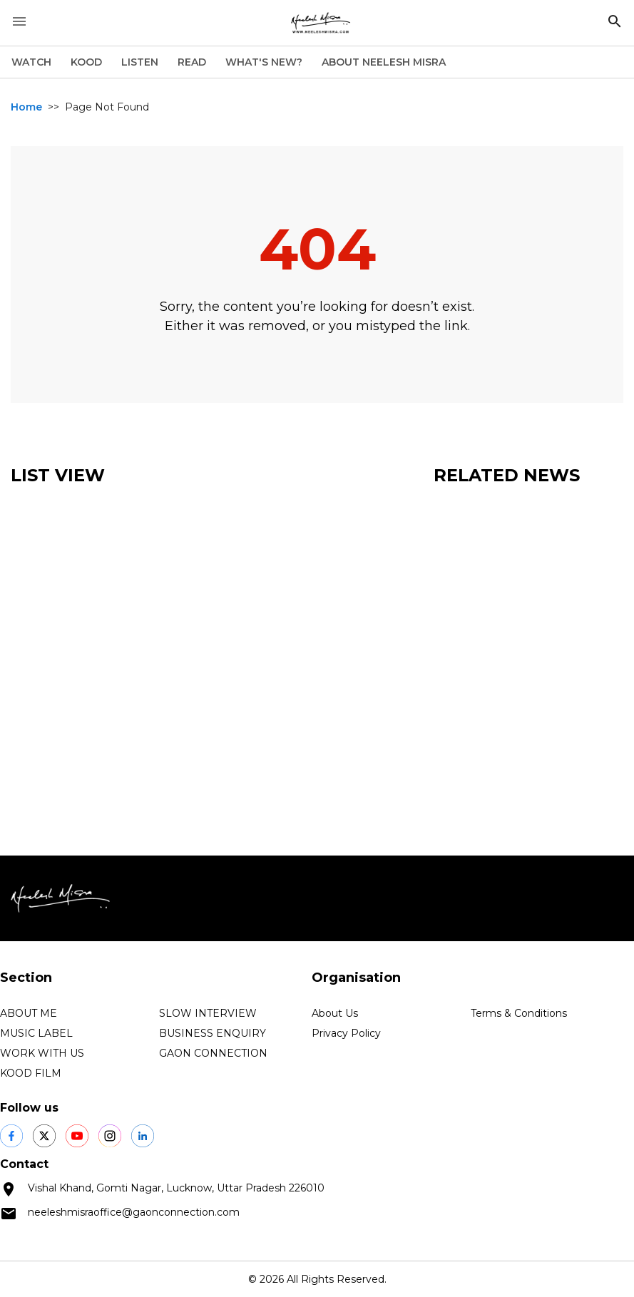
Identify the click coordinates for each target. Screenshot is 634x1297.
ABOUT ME (28, 1013)
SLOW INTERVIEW (208, 1013)
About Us (335, 1013)
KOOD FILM (30, 1073)
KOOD (86, 62)
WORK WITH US (42, 1053)
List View (58, 475)
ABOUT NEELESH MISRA (384, 62)
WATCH (31, 62)
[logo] (321, 23)
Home (26, 107)
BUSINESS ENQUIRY (212, 1033)
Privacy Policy (346, 1033)
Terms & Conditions (519, 1013)
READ (192, 62)
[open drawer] (19, 21)
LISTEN (139, 62)
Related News (507, 475)
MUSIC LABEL (36, 1033)
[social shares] (11, 1135)
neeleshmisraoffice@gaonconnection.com (134, 1212)
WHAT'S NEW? (263, 62)
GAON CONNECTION (213, 1053)
